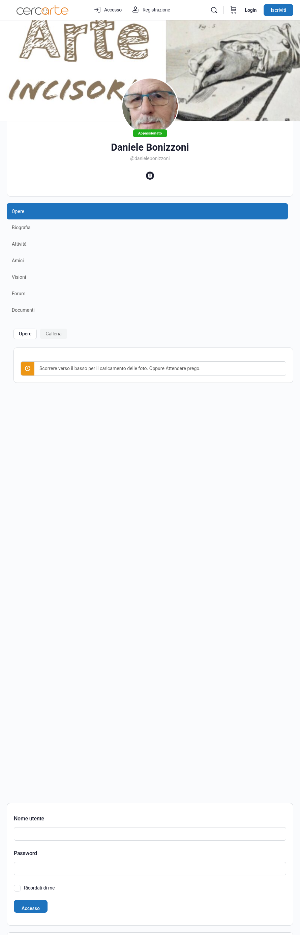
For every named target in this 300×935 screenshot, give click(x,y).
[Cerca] (214, 10)
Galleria (53, 333)
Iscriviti (278, 10)
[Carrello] (233, 10)
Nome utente (29, 818)
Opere (25, 333)
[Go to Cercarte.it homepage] (42, 9)
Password (25, 853)
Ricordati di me (39, 888)
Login (251, 10)
